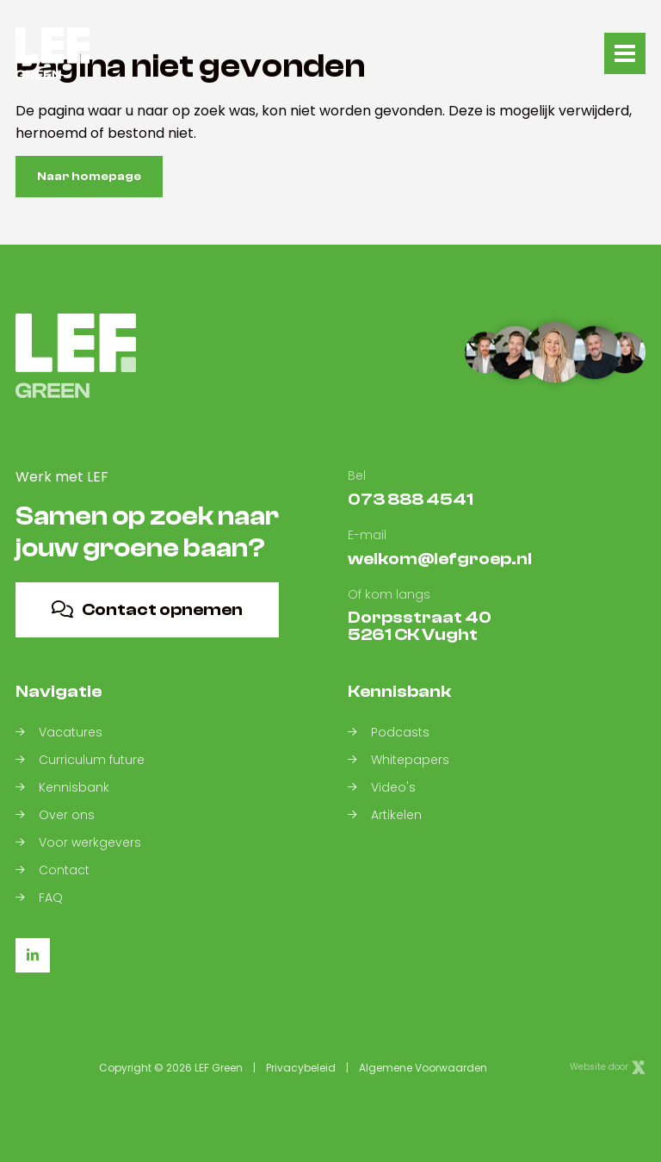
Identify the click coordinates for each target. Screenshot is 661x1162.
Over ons (55, 816)
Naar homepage (89, 176)
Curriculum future (80, 761)
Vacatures (58, 733)
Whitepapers (398, 761)
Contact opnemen (147, 609)
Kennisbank (62, 788)
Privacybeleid (301, 1067)
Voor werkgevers (78, 843)
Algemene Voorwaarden (423, 1067)
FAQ (39, 898)
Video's (382, 788)
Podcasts (388, 733)
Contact (52, 871)
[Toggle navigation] (625, 53)
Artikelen (385, 816)
